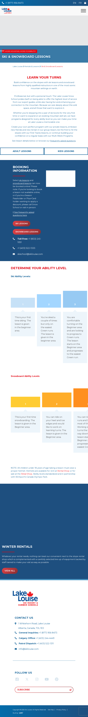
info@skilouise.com (29, 649)
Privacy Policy (61, 710)
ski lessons (24, 180)
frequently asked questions (63, 141)
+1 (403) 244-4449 (36, 638)
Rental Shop (63, 471)
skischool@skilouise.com (30, 254)
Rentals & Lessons (32, 66)
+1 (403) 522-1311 (36, 643)
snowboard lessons (22, 183)
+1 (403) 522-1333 (26, 248)
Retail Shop (26, 474)
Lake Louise (18, 66)
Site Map (51, 710)
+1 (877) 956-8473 (38, 632)
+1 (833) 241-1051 (29, 240)
